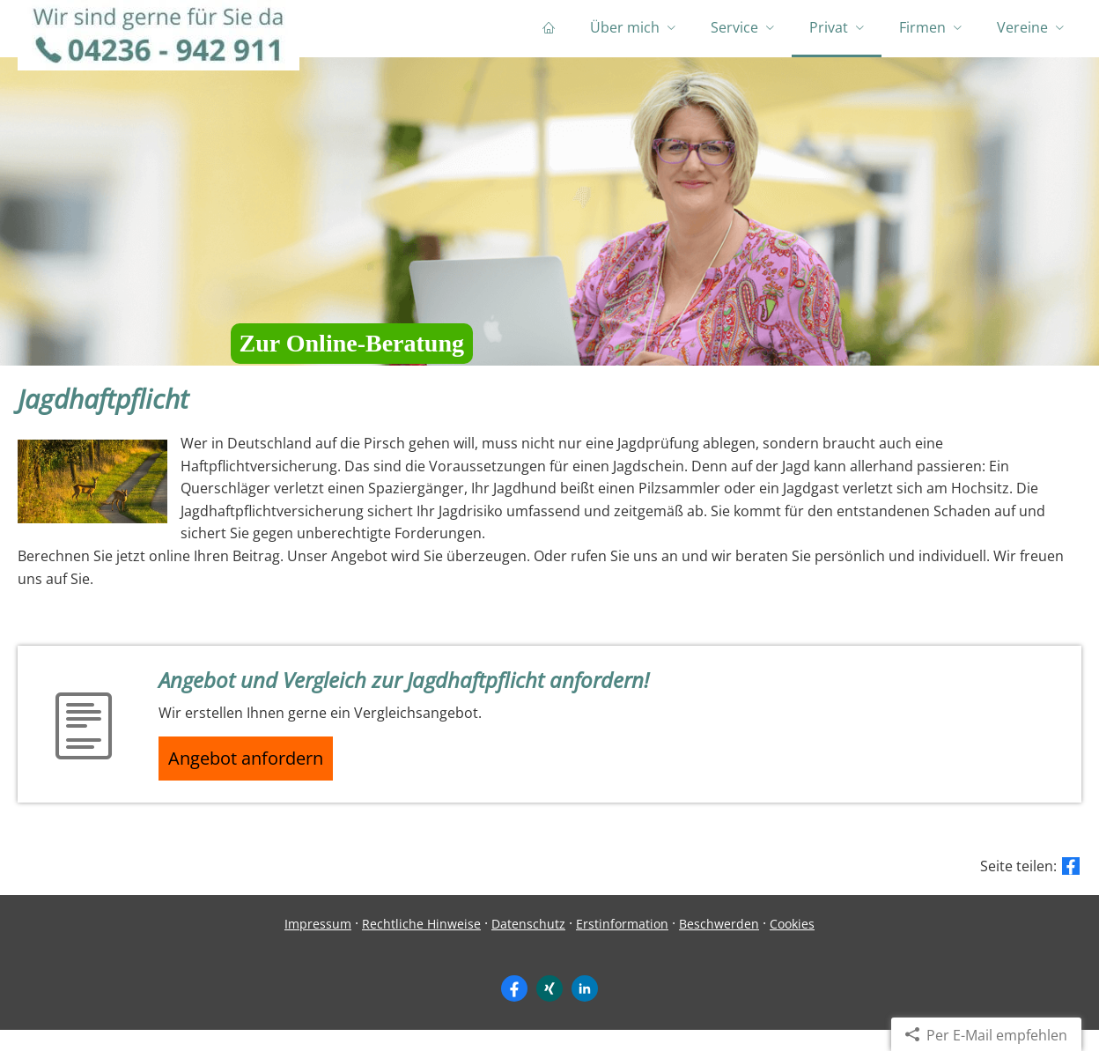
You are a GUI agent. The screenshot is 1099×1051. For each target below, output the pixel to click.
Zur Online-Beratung (352, 356)
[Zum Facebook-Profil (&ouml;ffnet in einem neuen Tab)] (514, 1008)
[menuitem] (548, 35)
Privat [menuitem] (828, 33)
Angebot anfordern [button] (256, 775)
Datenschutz (528, 944)
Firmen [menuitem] (922, 33)
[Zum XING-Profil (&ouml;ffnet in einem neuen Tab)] (549, 1008)
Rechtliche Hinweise (421, 944)
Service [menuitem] (734, 33)
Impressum (317, 944)
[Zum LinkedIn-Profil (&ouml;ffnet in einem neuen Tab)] (585, 1008)
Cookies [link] (792, 944)
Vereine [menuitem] (1022, 33)
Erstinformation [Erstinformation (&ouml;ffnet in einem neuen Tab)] (622, 944)
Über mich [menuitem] (625, 33)
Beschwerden (719, 944)
